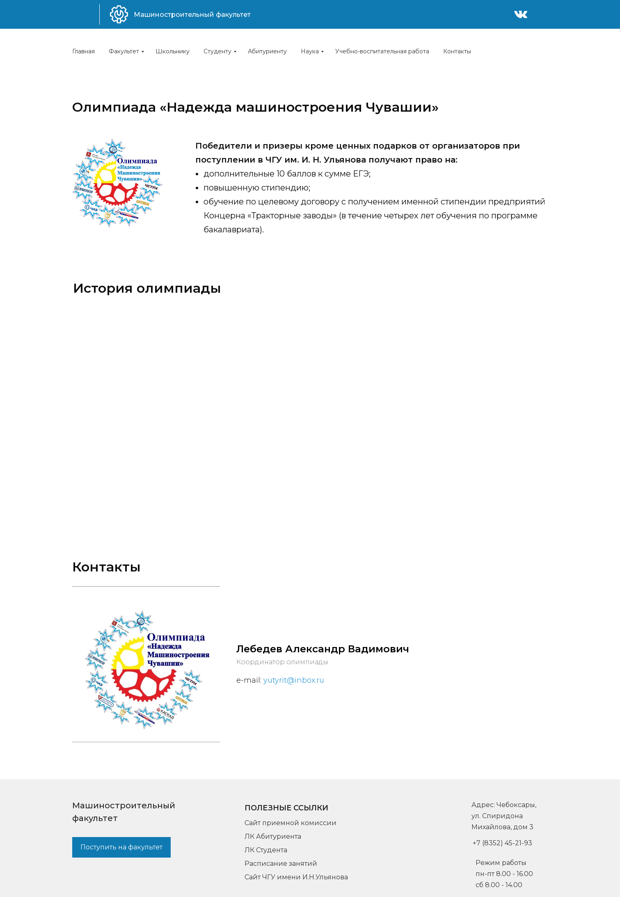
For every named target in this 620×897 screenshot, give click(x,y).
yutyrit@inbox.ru (293, 680)
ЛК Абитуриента (273, 836)
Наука (310, 51)
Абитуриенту (267, 51)
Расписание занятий (281, 863)
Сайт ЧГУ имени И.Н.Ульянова (296, 877)
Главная (83, 51)
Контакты (457, 51)
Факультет (124, 51)
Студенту (217, 51)
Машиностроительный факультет (192, 14)
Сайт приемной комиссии (290, 823)
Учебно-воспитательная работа (382, 51)
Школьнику (173, 51)
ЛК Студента (266, 850)
